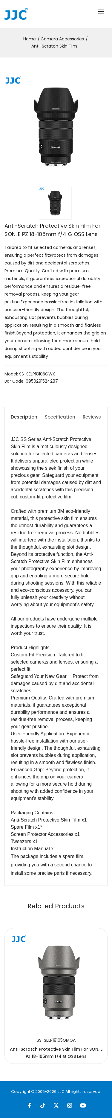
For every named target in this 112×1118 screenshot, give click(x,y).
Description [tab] (24, 417)
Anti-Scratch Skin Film (54, 46)
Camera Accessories (62, 39)
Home (29, 39)
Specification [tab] (60, 417)
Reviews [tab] (92, 417)
